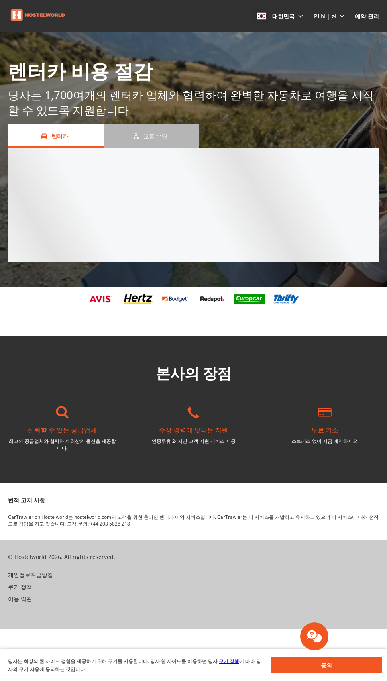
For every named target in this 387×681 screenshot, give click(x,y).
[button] (280, 16)
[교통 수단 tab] (151, 136)
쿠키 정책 (229, 661)
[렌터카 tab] (56, 136)
